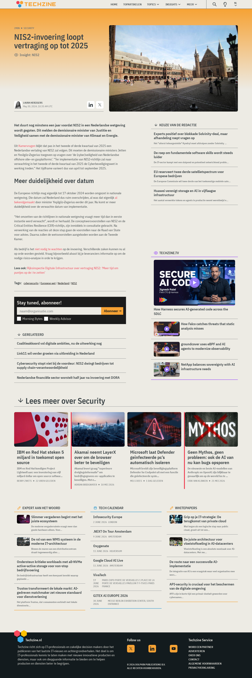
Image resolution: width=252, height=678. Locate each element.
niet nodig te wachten (48, 249)
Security (29, 28)
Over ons (194, 655)
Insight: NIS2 (29, 54)
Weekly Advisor (60, 318)
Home (114, 4)
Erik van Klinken (198, 480)
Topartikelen (132, 4)
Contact (193, 659)
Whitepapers (186, 508)
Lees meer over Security (65, 400)
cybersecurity (31, 283)
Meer (190, 4)
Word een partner (200, 647)
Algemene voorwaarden (204, 663)
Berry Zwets (24, 480)
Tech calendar (111, 508)
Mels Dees (136, 480)
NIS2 (74, 283)
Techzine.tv (169, 253)
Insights (171, 4)
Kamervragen (26, 146)
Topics (151, 4)
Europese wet (48, 283)
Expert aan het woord (41, 508)
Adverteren (196, 651)
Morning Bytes (32, 318)
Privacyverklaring (201, 667)
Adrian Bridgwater (85, 484)
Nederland (63, 283)
